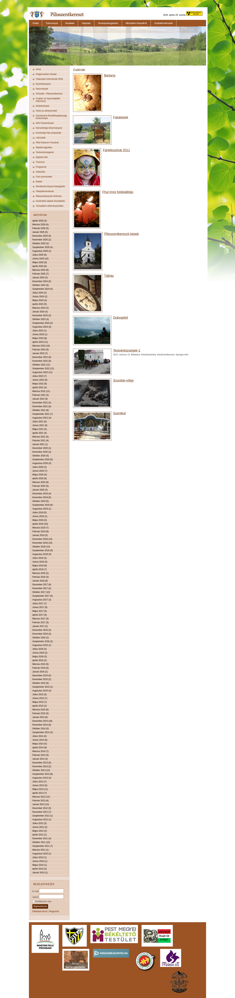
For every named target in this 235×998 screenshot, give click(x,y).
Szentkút (119, 413)
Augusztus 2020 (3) (41, 463)
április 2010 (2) (39, 869)
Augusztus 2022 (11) (42, 372)
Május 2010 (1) (39, 865)
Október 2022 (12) (41, 364)
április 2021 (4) (39, 433)
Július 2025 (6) (39, 255)
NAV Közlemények (45, 123)
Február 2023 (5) (40, 349)
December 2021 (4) (41, 402)
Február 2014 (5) (40, 755)
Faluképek (120, 117)
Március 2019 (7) (40, 527)
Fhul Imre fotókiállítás (117, 192)
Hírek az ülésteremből (46, 111)
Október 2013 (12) (41, 770)
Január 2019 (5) (40, 535)
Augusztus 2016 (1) (41, 645)
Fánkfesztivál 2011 (116, 150)
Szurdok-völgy (123, 380)
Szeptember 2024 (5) (42, 289)
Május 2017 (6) (39, 611)
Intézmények (42, 89)
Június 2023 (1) (39, 334)
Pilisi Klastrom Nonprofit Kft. (136, 23)
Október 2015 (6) (40, 683)
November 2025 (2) (41, 239)
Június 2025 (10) (40, 258)
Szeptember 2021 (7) (42, 414)
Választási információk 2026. (49, 79)
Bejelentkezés (40, 906)
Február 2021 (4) (40, 440)
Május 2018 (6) (39, 565)
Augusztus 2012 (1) (41, 819)
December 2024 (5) (41, 281)
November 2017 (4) (41, 588)
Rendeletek (69, 23)
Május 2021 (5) (39, 429)
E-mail (35, 891)
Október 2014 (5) (40, 728)
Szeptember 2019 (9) (42, 505)
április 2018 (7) (39, 569)
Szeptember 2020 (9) (42, 459)
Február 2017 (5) (40, 622)
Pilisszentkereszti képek (121, 234)
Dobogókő (120, 317)
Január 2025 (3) (40, 277)
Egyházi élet (42, 157)
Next (206, 48)
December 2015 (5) (41, 675)
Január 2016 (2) (40, 671)
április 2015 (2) (39, 706)
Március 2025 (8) (40, 270)
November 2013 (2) (41, 766)
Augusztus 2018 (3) (41, 554)
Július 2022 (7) (39, 376)
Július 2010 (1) (39, 857)
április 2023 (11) (40, 342)
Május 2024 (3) (39, 300)
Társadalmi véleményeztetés (49, 206)
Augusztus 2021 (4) (41, 418)
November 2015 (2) (41, 679)
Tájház (109, 276)
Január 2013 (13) (40, 804)
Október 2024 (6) (40, 285)
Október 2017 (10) (41, 592)
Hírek (38, 69)
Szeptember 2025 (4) (42, 247)
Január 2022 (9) (40, 399)
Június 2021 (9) (39, 425)
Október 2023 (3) (40, 319)
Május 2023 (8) (39, 338)
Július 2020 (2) (39, 467)
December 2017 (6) (41, 584)
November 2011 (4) (41, 838)
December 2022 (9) (41, 357)
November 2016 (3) (41, 634)
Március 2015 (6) (40, 709)
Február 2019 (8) (40, 531)
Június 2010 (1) (39, 861)
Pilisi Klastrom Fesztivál (47, 142)
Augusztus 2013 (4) (41, 778)
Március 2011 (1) (40, 850)
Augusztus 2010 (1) (41, 853)
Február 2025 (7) (40, 274)
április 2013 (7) (39, 793)
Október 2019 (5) (40, 501)
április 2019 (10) (40, 524)
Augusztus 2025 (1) (41, 251)
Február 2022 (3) (40, 395)
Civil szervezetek (44, 176)
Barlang (109, 75)
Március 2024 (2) (40, 308)
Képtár (39, 181)
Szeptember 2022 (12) (43, 368)
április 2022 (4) (39, 387)
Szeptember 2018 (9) (42, 550)
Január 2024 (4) (40, 311)
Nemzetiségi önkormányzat (49, 128)
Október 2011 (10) (41, 842)
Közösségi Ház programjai (48, 133)
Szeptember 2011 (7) (42, 846)
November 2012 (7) (41, 812)
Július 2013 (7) (39, 781)
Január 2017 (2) (40, 626)
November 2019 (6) (41, 497)
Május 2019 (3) (39, 520)
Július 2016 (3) (39, 649)
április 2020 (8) (39, 478)
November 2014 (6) (41, 725)
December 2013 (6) (41, 762)
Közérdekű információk (163, 23)
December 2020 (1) (41, 448)
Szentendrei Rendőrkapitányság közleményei (51, 116)
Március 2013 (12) (41, 797)
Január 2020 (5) (40, 490)
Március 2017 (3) (40, 618)
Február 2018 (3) (40, 577)
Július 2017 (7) (39, 603)
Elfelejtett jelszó (39, 911)
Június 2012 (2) (39, 827)
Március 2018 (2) (40, 573)
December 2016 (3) (41, 630)
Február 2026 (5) (40, 228)
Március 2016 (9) (40, 664)
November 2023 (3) (41, 315)
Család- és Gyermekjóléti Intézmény (48, 99)
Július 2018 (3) (39, 558)
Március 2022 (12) (41, 391)
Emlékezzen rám (42, 901)
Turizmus (40, 162)
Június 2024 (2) (39, 296)
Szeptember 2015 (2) (42, 687)
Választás (40, 172)
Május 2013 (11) (40, 789)
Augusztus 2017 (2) (41, 599)
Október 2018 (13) (41, 546)
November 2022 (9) (41, 361)
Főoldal (35, 23)
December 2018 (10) (42, 539)
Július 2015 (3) (39, 694)
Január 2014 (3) (40, 759)
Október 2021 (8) (40, 410)
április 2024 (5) (39, 304)
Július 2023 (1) (39, 330)
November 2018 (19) (42, 543)
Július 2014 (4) (39, 736)
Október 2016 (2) (40, 637)
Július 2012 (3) (39, 823)
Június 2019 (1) (39, 516)
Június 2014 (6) (39, 740)
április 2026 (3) (39, 220)
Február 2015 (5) (40, 713)
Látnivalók (41, 137)
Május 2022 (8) (39, 383)
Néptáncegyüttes (44, 147)
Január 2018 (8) (40, 580)
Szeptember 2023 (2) (42, 323)
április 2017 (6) (39, 615)
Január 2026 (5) (40, 232)
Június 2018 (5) (39, 562)
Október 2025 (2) (40, 243)
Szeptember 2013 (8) (42, 774)
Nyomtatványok (43, 84)
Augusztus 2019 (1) (41, 508)
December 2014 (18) (42, 721)
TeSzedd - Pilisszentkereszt (49, 93)
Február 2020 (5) (40, 486)
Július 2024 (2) (39, 292)
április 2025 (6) (39, 266)
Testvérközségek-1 (126, 350)
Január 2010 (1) (40, 872)
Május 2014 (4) (39, 743)
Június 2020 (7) (39, 471)
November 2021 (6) (41, 406)
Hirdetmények (42, 106)
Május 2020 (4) (39, 474)
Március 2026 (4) (40, 224)
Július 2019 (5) (39, 512)
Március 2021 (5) (40, 436)
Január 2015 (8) (40, 717)
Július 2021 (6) (39, 421)
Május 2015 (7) (39, 702)
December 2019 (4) (41, 493)
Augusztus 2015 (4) (41, 690)
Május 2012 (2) (39, 831)
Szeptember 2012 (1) (42, 815)
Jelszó (35, 897)
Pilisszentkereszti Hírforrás (48, 196)
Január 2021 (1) (40, 444)
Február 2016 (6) (40, 668)
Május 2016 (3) (39, 656)
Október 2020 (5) (40, 455)
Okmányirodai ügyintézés (108, 23)
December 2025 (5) (41, 236)
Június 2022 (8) (39, 380)
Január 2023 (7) (40, 353)
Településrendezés (45, 191)
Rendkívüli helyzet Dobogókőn (50, 186)
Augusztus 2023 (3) (41, 327)
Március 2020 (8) (40, 482)
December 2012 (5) (41, 808)
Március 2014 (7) (40, 751)
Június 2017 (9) (39, 607)
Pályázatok (86, 23)
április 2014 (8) (39, 747)
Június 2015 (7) (39, 698)
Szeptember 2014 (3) (42, 732)
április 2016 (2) (39, 660)
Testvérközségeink (45, 152)
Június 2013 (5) (39, 785)
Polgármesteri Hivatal (46, 74)
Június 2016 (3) (39, 652)
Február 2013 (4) (40, 800)
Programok (41, 167)
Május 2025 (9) (39, 262)
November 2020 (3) (41, 452)
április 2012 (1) (39, 834)
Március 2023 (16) (41, 346)
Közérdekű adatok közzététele (50, 201)
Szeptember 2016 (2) (42, 641)
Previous (28, 48)
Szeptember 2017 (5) (42, 596)
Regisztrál (54, 911)
